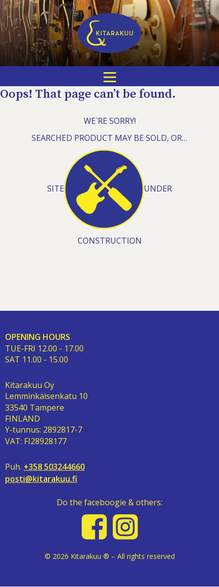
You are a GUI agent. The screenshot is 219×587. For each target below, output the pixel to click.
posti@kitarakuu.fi (41, 479)
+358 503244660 (54, 467)
